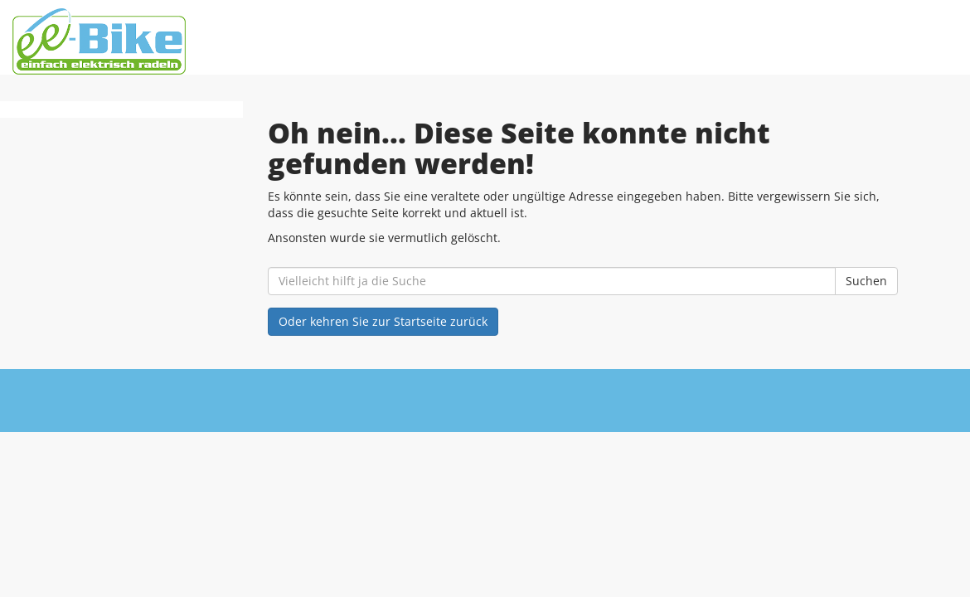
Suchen (866, 281)
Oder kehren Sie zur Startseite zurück (383, 321)
